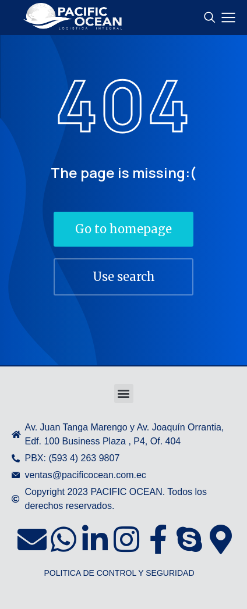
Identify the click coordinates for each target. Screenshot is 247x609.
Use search (124, 276)
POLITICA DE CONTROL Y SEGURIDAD (119, 573)
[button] (123, 393)
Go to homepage (123, 229)
